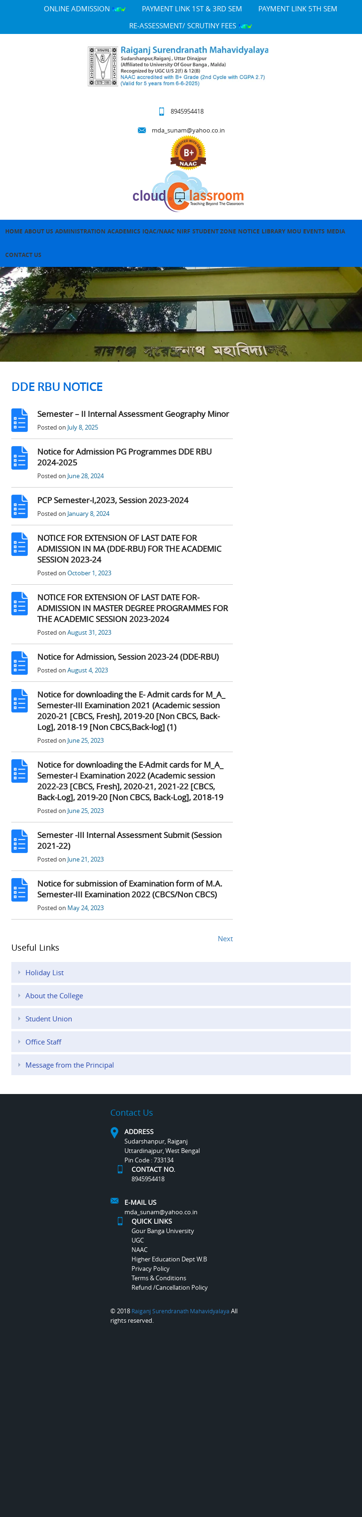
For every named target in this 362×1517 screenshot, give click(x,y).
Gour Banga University (163, 1231)
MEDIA (336, 231)
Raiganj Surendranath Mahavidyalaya (181, 1311)
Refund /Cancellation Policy (170, 1287)
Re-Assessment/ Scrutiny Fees (190, 25)
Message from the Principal (69, 1064)
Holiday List (44, 972)
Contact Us (23, 255)
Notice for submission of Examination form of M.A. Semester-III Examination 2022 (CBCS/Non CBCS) (129, 889)
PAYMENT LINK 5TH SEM (297, 8)
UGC (138, 1240)
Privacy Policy (151, 1268)
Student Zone (214, 231)
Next (225, 938)
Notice (249, 231)
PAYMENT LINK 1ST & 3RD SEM (192, 8)
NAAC (140, 1249)
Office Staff (43, 1041)
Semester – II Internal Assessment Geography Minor (133, 413)
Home (14, 231)
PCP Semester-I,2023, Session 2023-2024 (113, 500)
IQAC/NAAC (158, 231)
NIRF (183, 231)
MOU (294, 231)
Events (314, 231)
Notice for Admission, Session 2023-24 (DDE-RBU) (128, 656)
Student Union (48, 1018)
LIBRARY (273, 231)
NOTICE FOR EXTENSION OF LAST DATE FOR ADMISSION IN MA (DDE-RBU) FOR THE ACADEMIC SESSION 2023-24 (129, 548)
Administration (80, 231)
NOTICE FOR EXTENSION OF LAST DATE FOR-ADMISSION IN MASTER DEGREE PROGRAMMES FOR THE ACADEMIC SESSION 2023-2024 (132, 608)
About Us (39, 231)
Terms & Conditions (159, 1278)
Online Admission (85, 8)
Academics (123, 231)
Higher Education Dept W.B (169, 1259)
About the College (54, 995)
